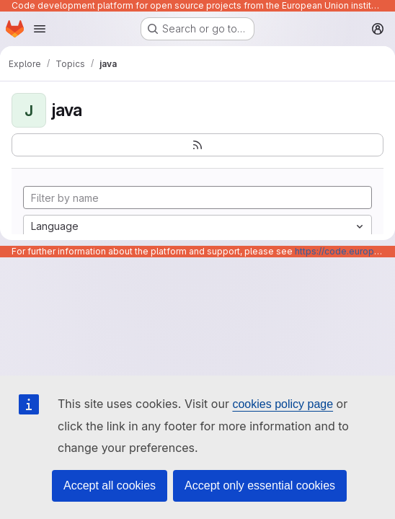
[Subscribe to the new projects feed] (197, 144)
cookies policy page (282, 404)
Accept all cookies (109, 485)
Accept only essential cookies (260, 485)
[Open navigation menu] (39, 28)
